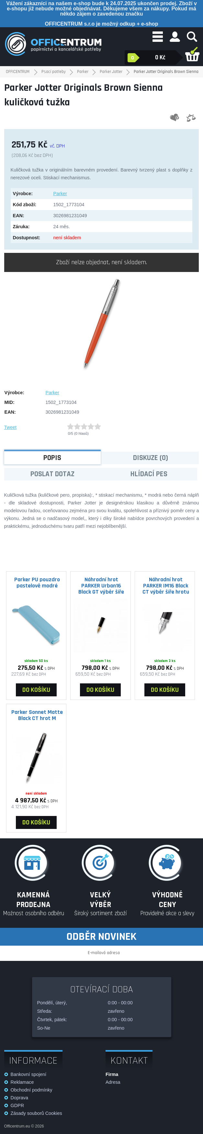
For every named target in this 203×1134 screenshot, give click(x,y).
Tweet (10, 427)
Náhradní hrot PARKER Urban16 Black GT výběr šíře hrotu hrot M (101, 585)
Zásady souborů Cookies (36, 1113)
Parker (60, 193)
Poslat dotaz (52, 474)
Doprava (19, 1097)
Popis (52, 458)
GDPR (17, 1105)
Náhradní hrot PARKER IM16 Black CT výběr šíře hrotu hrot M (165, 585)
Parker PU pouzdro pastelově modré (37, 582)
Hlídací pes (148, 474)
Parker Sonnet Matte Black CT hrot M (37, 715)
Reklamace (22, 1082)
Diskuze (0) (150, 458)
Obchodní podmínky (31, 1090)
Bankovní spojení (28, 1074)
